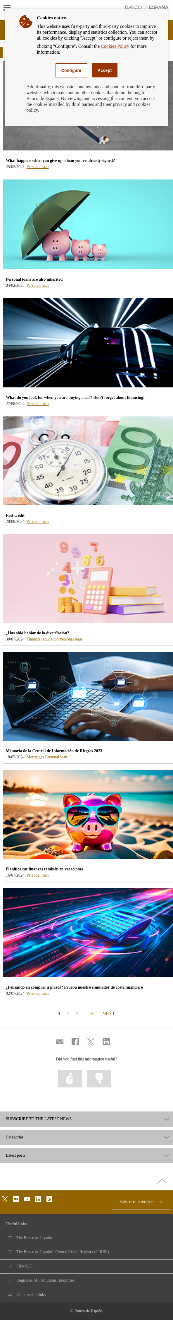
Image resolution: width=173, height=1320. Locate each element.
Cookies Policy (115, 46)
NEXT (108, 1013)
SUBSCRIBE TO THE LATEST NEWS (39, 1119)
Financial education (43, 639)
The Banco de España (34, 1238)
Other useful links (31, 1294)
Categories (14, 1137)
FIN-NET (24, 1266)
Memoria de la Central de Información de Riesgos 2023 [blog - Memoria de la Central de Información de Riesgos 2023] (54, 751)
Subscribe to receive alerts (141, 1201)
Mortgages (36, 757)
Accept (105, 70)
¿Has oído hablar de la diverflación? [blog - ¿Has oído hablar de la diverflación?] (37, 633)
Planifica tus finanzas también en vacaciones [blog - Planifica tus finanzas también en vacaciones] (44, 869)
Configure (71, 70)
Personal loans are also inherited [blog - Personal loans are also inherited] (34, 279)
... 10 (90, 1013)
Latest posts (15, 1155)
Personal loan (38, 167)
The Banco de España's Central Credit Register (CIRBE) (62, 1252)
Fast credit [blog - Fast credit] (15, 515)
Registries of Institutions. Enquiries (45, 1280)
